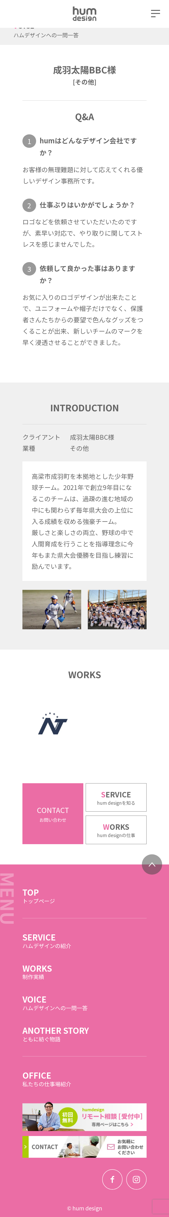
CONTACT (53, 826)
